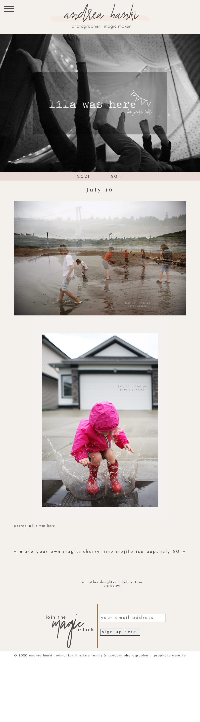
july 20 (170, 551)
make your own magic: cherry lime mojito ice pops (89, 551)
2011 (117, 176)
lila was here (43, 526)
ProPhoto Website (170, 655)
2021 (83, 176)
